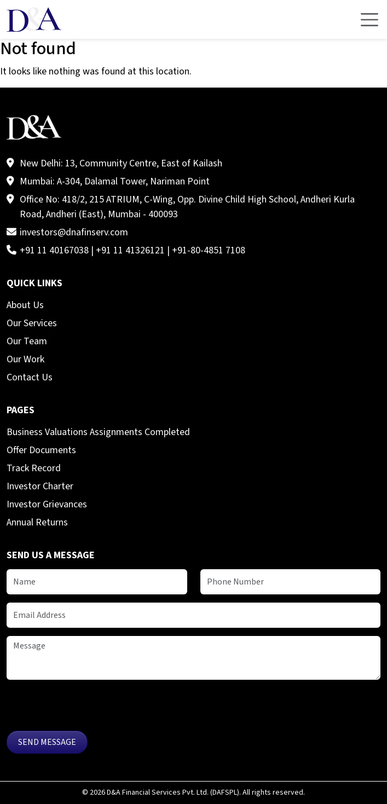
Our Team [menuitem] (27, 341)
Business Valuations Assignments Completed (98, 432)
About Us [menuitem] (25, 305)
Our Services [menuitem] (32, 323)
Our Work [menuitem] (25, 359)
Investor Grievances (47, 504)
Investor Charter (40, 486)
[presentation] (90, 709)
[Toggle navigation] (369, 20)
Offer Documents (41, 450)
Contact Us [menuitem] (30, 377)
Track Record (34, 468)
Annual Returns (37, 522)
